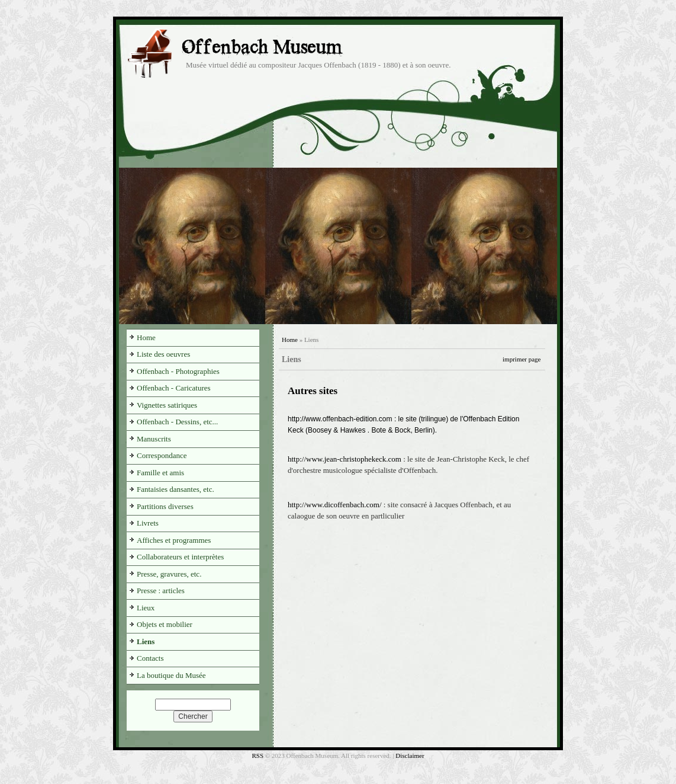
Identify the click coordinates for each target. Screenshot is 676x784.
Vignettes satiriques (167, 405)
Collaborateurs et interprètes (180, 556)
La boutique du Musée (171, 675)
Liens (145, 641)
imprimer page (521, 359)
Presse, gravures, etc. (169, 573)
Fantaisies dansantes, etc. (175, 489)
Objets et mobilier (164, 624)
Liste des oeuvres (163, 354)
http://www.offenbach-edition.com (340, 419)
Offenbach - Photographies (178, 371)
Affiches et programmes (174, 540)
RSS (257, 755)
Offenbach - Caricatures (174, 387)
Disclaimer (409, 755)
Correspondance (161, 455)
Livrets (148, 523)
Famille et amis (160, 472)
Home (290, 339)
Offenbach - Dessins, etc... (177, 421)
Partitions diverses (165, 506)
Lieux (145, 607)
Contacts (150, 658)
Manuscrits (154, 438)
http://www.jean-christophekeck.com (344, 459)
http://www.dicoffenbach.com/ (335, 504)
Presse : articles (161, 590)
